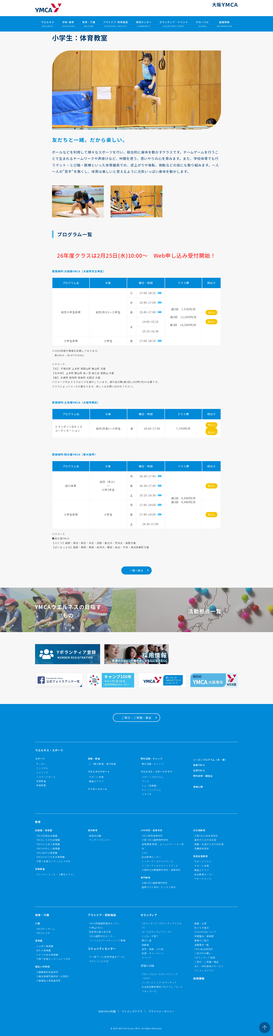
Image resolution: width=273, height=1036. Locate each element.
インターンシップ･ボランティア (159, 982)
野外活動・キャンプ (152, 758)
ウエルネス (47, 24)
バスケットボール (46, 776)
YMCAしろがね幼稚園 (48, 839)
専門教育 (145, 877)
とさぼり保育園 (44, 946)
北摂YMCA (199, 770)
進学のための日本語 (205, 839)
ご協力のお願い (202, 953)
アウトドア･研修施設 (115, 24)
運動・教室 (94, 758)
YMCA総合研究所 (203, 949)
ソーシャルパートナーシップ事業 (107, 940)
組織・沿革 (200, 923)
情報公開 (198, 786)
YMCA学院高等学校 (152, 835)
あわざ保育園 (43, 950)
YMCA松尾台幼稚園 (46, 835)
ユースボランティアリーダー (157, 931)
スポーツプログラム (153, 777)
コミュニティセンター (102, 948)
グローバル (202, 24)
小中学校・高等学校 (152, 830)
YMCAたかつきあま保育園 (50, 856)
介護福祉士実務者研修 (48, 980)
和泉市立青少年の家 (100, 931)
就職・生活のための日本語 (209, 844)
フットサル (42, 768)
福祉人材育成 (42, 966)
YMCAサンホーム (45, 928)
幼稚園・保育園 (43, 830)
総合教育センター (151, 856)
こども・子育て (150, 936)
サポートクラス (202, 861)
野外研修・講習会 (203, 775)
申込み (211, 312)
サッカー (41, 763)
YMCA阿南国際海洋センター (104, 923)
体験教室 (40, 868)
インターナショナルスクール (157, 861)
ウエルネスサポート (99, 771)
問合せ (211, 321)
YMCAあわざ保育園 (46, 852)
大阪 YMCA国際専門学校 (155, 839)
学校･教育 (68, 24)
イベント (147, 957)
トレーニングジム (151, 789)
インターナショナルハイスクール (160, 865)
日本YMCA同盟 (107, 1011)
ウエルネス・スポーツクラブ (156, 771)
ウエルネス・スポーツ (49, 750)
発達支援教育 (200, 856)
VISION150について (205, 931)
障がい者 (147, 940)
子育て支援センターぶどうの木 (53, 861)
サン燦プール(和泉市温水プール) (107, 956)
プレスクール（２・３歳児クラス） (55, 874)
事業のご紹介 (201, 940)
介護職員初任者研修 (47, 972)
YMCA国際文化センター (102, 936)
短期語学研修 (201, 848)
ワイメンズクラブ (204, 970)
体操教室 (41, 785)
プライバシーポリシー (161, 1011)
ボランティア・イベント (173, 24)
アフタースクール (97, 789)
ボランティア (149, 915)
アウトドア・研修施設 (102, 915)
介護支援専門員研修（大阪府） (53, 976)
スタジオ (147, 794)
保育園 (38, 940)
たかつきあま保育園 (47, 954)
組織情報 (224, 24)
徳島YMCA (199, 764)
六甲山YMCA (96, 927)
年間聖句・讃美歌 (204, 936)
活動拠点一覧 (201, 944)
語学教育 (93, 830)
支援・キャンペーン (153, 953)
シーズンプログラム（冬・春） (210, 759)
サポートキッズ (202, 878)
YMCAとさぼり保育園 (48, 844)
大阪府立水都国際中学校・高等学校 (161, 869)
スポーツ (40, 758)
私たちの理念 (201, 927)
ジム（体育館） (150, 785)
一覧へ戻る (137, 570)
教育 (38, 822)
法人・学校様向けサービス (209, 966)
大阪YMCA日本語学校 (206, 835)
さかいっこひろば (99, 961)
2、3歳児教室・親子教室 (102, 763)
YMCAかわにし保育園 (48, 848)
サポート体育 (96, 777)
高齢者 (145, 944)
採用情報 (198, 978)
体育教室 (41, 781)
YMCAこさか (43, 932)
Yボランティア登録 (204, 957)
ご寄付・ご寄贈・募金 (136, 718)
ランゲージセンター (100, 839)
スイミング (42, 772)
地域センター (144, 24)
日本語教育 (199, 830)
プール (145, 781)
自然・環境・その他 (153, 949)
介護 (37, 923)
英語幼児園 (95, 835)
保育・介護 (88, 24)
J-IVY (145, 852)
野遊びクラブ (96, 781)
